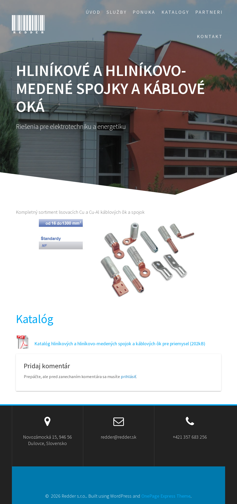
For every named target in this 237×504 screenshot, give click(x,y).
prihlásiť (128, 376)
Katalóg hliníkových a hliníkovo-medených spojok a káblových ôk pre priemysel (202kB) (119, 343)
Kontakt (210, 36)
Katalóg (34, 318)
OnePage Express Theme (165, 496)
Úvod (93, 12)
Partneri (209, 12)
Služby (116, 12)
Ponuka (144, 12)
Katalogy (175, 12)
